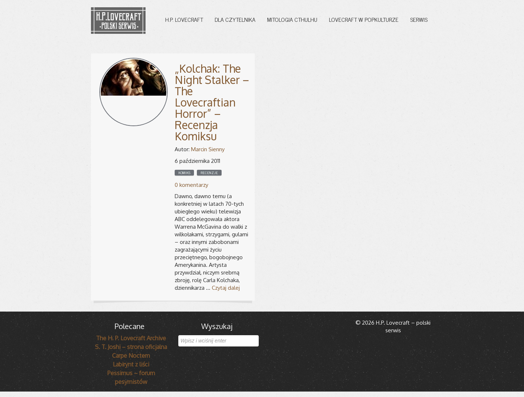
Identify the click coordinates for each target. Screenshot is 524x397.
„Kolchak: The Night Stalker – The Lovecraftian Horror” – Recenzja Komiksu (212, 102)
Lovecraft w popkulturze (363, 19)
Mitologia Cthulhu (292, 19)
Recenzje (209, 173)
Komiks (184, 173)
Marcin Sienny (208, 149)
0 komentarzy (191, 184)
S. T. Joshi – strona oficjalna (131, 346)
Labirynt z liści (131, 364)
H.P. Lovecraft (184, 19)
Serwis (419, 19)
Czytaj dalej (226, 287)
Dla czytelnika (235, 19)
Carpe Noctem (131, 355)
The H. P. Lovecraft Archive (131, 338)
